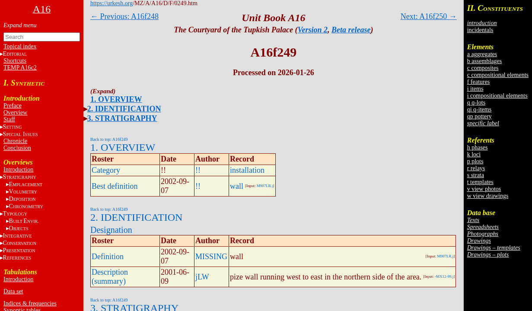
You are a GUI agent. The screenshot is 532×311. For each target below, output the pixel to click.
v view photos (484, 189)
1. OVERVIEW (116, 99)
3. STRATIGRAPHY (122, 118)
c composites (483, 68)
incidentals (480, 30)
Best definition (115, 186)
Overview (15, 112)
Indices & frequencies (30, 303)
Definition (108, 256)
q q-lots (476, 102)
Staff (9, 119)
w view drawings (488, 196)
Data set (13, 291)
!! (198, 170)
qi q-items (479, 109)
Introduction (18, 169)
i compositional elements (497, 95)
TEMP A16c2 (20, 67)
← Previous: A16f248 (124, 16)
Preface (12, 105)
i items (475, 89)
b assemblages (484, 61)
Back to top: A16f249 (108, 139)
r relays (476, 168)
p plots (475, 161)
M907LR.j (265, 186)
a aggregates (482, 54)
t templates (480, 182)
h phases (477, 147)
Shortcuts (14, 60)
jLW (202, 277)
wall (236, 186)
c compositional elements (498, 75)
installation (247, 170)
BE (24, 221)
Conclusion (17, 148)
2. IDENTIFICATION (124, 109)
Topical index (19, 46)
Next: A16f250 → (429, 16)
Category (106, 170)
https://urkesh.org (111, 3)
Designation (111, 230)
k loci (474, 154)
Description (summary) (110, 277)
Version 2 (313, 29)
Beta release (350, 29)
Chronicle (15, 141)
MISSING (211, 256)
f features (478, 82)
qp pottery (479, 116)
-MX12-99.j (444, 276)
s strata (475, 175)
